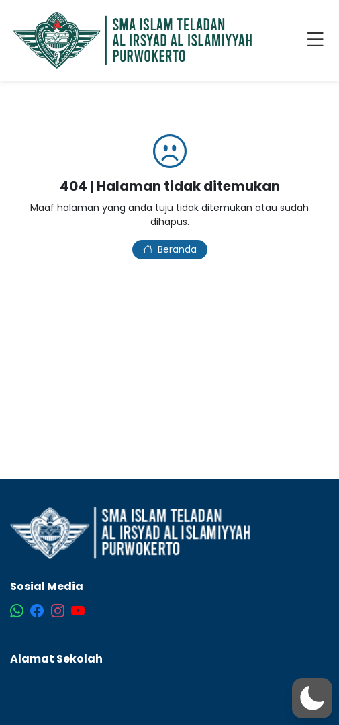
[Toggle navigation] (318, 40)
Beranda (170, 249)
